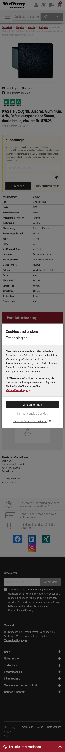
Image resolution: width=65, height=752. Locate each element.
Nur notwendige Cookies (32, 413)
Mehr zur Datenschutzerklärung (32, 421)
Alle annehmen (32, 404)
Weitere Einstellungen (18, 390)
